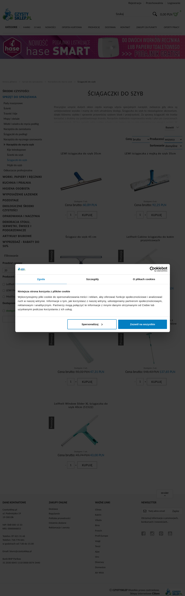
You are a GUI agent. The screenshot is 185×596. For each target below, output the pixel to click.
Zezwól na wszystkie (142, 324)
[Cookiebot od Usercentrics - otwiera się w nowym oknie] (152, 269)
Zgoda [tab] (41, 279)
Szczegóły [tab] (92, 279)
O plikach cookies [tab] (144, 279)
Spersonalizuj (92, 324)
